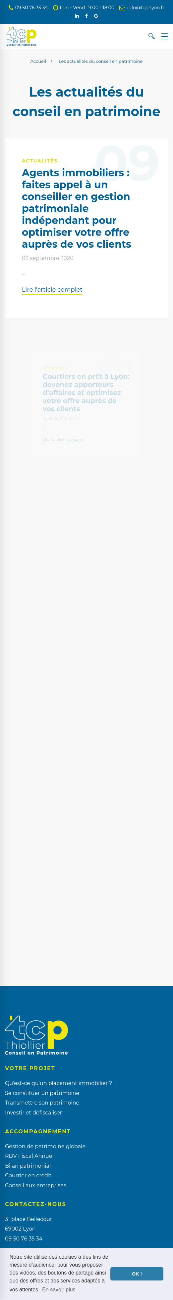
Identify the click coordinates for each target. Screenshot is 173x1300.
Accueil (38, 61)
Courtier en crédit (28, 1175)
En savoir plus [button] (59, 1289)
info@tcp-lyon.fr (141, 8)
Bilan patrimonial (28, 1166)
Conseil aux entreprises (35, 1185)
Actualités (40, 161)
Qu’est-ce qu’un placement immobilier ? (58, 1083)
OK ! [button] (137, 1274)
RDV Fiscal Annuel (29, 1156)
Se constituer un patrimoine (42, 1093)
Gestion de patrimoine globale (45, 1146)
